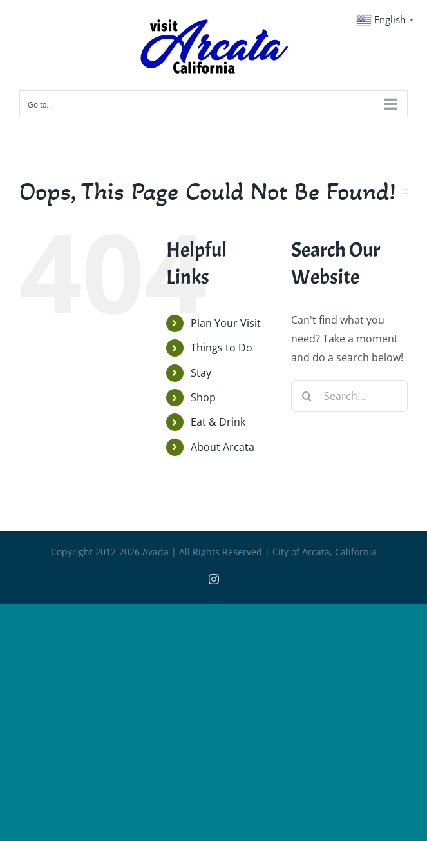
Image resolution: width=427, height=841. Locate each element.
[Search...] (349, 396)
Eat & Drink (218, 422)
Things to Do (221, 348)
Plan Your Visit (226, 323)
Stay (201, 373)
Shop (203, 397)
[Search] (307, 396)
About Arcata (222, 447)
